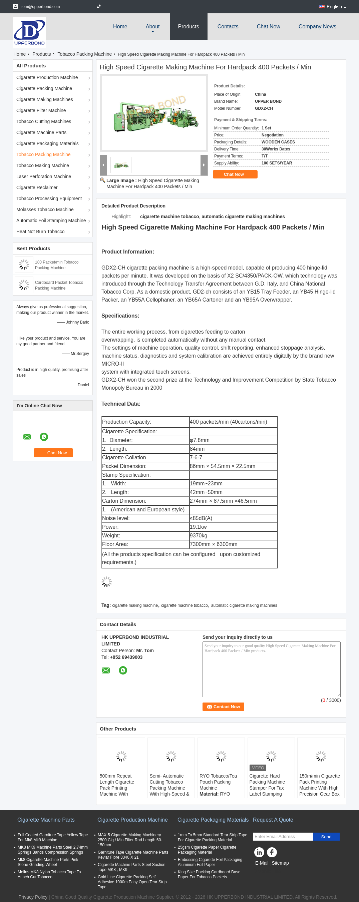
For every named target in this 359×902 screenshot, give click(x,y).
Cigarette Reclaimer (37, 187)
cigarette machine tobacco (184, 605)
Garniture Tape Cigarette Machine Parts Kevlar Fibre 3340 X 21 (133, 855)
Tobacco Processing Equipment (49, 198)
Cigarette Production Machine (47, 77)
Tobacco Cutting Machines (43, 121)
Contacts (228, 26)
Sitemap (280, 863)
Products (188, 26)
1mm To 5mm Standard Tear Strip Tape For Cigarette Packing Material (212, 837)
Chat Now (268, 26)
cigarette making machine (135, 605)
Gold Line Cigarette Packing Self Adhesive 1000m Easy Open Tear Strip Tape (132, 882)
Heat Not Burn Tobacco (40, 231)
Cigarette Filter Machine (41, 110)
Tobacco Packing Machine (85, 54)
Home (120, 26)
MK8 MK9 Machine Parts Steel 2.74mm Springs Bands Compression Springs (53, 850)
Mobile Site (267, 871)
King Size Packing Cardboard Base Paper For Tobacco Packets (209, 874)
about (153, 26)
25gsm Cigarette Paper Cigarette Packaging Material (207, 850)
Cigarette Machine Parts (41, 132)
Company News (317, 26)
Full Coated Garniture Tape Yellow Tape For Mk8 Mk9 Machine (53, 837)
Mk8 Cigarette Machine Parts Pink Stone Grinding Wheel (48, 862)
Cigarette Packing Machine (44, 88)
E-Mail (262, 863)
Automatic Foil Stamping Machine (51, 220)
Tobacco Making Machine (42, 165)
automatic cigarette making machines (244, 605)
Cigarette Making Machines (44, 99)
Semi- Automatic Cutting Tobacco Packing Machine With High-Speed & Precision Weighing (169, 788)
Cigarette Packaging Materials (47, 143)
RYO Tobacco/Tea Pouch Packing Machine (218, 782)
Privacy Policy (32, 897)
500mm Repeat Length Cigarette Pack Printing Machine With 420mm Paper (117, 788)
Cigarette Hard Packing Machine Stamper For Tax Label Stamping (267, 785)
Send (326, 836)
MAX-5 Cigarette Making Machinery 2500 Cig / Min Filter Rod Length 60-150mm (130, 840)
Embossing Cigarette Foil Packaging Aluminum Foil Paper (210, 862)
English (336, 6)
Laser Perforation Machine (43, 176)
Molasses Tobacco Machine (45, 209)
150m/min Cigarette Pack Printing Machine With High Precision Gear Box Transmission (319, 788)
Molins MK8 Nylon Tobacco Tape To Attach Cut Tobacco (49, 874)
